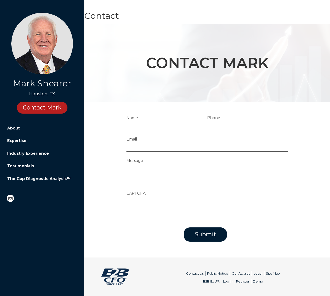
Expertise (16, 140)
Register (242, 281)
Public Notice (217, 273)
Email (131, 139)
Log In (227, 281)
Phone (213, 118)
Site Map (273, 273)
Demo (258, 281)
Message (134, 160)
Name (132, 118)
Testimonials (20, 166)
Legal (258, 273)
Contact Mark (42, 107)
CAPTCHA (135, 193)
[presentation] (163, 207)
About (13, 128)
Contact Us (195, 273)
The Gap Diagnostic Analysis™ (39, 178)
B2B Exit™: (211, 281)
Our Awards (241, 273)
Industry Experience (28, 153)
